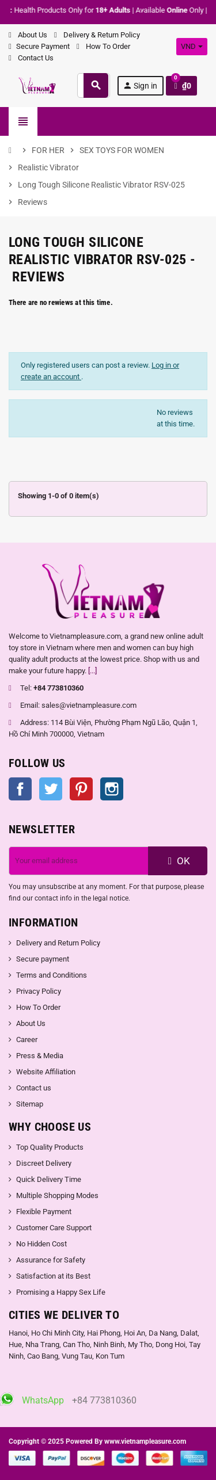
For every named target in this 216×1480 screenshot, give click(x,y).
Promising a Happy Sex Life (60, 1292)
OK (177, 861)
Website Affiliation (45, 1071)
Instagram (111, 788)
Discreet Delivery (43, 1163)
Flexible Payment (43, 1211)
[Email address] (79, 860)
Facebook (20, 788)
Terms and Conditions (51, 975)
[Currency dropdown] (191, 46)
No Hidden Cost (41, 1243)
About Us (28, 34)
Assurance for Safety (50, 1260)
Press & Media (39, 1055)
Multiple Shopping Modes (57, 1195)
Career (26, 1039)
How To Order (103, 46)
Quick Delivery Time (48, 1179)
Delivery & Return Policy (97, 34)
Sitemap (29, 1104)
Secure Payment (39, 46)
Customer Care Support (54, 1227)
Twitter (50, 788)
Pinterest (81, 788)
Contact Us (31, 58)
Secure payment (42, 959)
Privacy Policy (38, 991)
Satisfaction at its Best (53, 1276)
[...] (92, 670)
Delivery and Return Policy (58, 943)
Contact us (33, 1088)
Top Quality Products (50, 1147)
